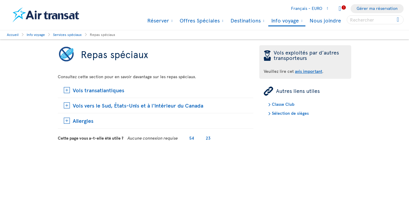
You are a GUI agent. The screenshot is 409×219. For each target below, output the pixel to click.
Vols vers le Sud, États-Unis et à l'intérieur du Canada (138, 105)
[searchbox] (375, 19)
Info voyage (284, 20)
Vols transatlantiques (98, 90)
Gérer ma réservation (377, 8)
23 (208, 138)
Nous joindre (325, 20)
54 (191, 138)
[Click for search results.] (398, 19)
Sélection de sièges (290, 113)
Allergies (83, 120)
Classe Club (283, 104)
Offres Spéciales (199, 20)
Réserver (157, 20)
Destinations (245, 20)
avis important (308, 71)
